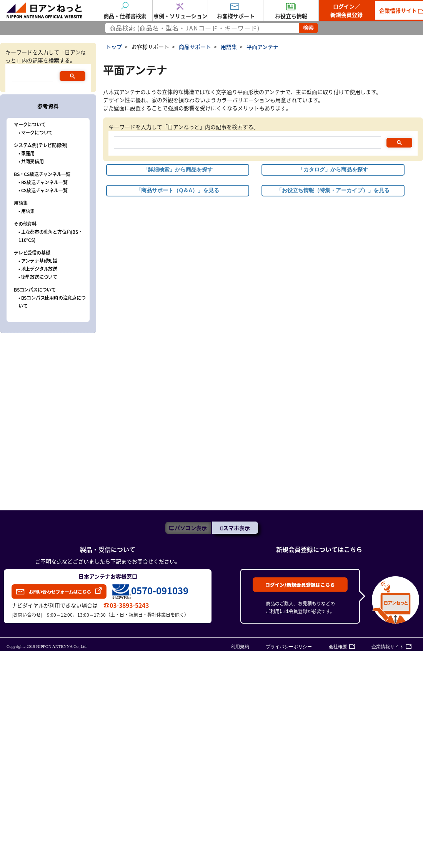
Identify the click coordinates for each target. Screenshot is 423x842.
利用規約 (240, 646)
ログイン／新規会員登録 (346, 10)
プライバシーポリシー (289, 646)
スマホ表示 (236, 528)
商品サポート (195, 46)
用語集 (229, 46)
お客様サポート (150, 46)
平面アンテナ (262, 46)
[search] (247, 143)
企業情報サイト (387, 646)
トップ (114, 46)
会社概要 (338, 646)
